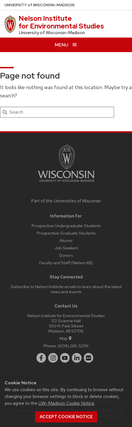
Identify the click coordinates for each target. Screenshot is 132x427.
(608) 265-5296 (73, 345)
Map (66, 338)
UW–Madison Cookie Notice (66, 403)
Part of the (66, 201)
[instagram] (53, 358)
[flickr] (89, 358)
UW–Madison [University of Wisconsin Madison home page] (39, 5)
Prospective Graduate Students (66, 233)
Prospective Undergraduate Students (66, 225)
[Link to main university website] (66, 183)
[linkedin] (77, 358)
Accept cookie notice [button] (66, 417)
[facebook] (41, 358)
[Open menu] (66, 45)
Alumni (66, 240)
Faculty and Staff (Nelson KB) (66, 262)
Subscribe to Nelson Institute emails (43, 286)
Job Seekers (66, 248)
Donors (66, 255)
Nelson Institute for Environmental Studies (61, 22)
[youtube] (65, 358)
